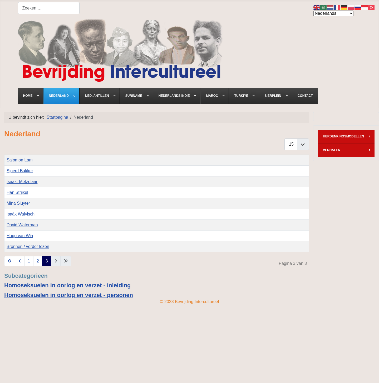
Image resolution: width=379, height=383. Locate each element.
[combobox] (49, 8)
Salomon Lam (20, 160)
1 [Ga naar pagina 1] (29, 261)
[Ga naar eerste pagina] (9, 261)
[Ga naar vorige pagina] (19, 261)
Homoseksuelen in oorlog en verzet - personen (68, 295)
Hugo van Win (20, 235)
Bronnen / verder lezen (28, 246)
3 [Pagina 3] (47, 261)
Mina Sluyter (18, 203)
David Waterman (22, 225)
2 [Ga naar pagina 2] (38, 261)
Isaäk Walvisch (21, 214)
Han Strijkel (17, 192)
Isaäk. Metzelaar (22, 181)
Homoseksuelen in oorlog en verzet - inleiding (67, 285)
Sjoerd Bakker (20, 171)
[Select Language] (333, 13)
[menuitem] (30, 96)
